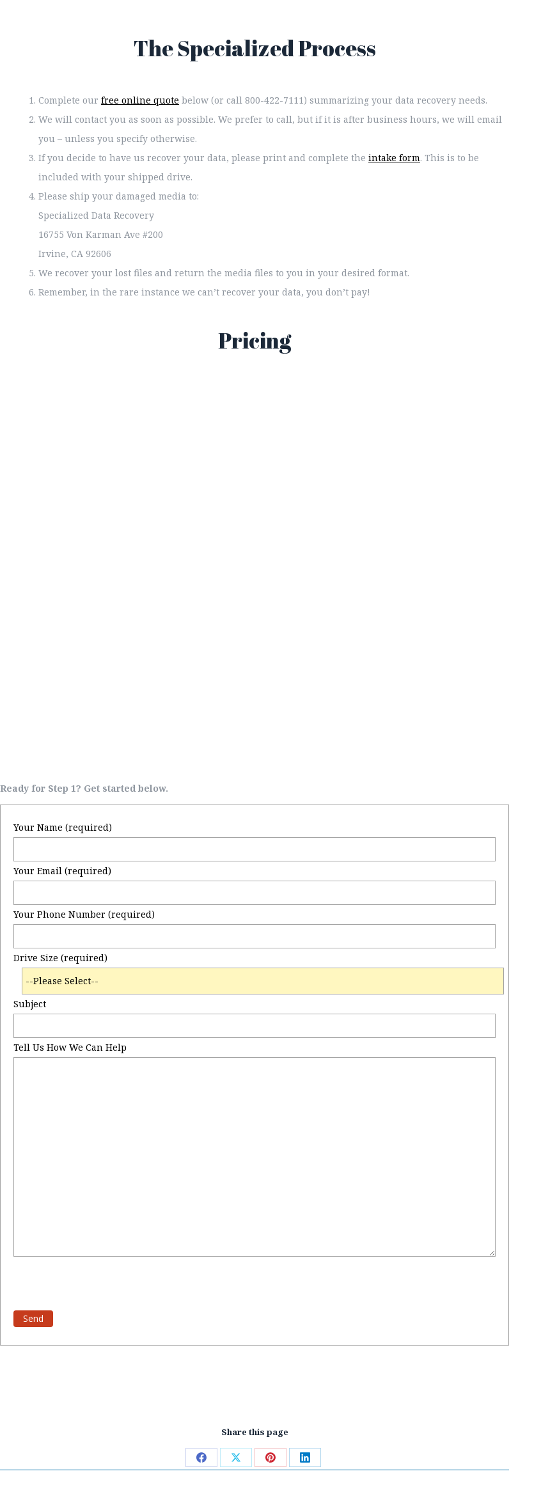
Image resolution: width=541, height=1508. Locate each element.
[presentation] (110, 1282)
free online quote (140, 100)
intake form (394, 158)
